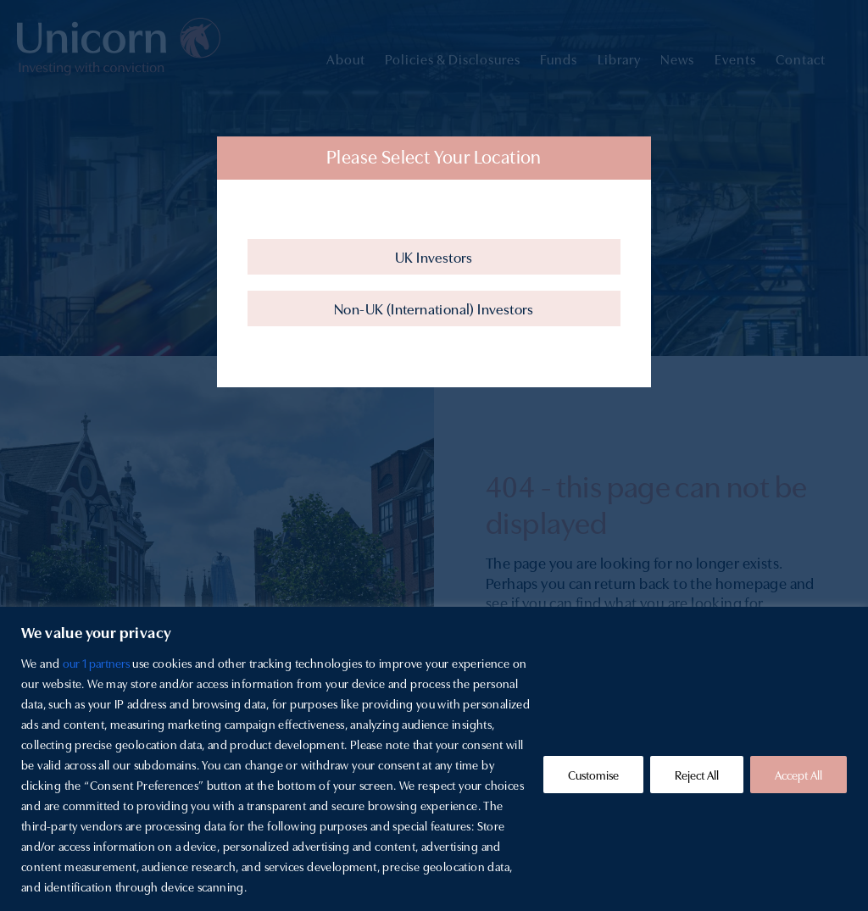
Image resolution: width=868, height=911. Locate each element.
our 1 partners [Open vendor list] (96, 662)
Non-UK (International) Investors (434, 308)
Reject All (697, 774)
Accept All (798, 774)
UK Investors (434, 256)
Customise (593, 774)
